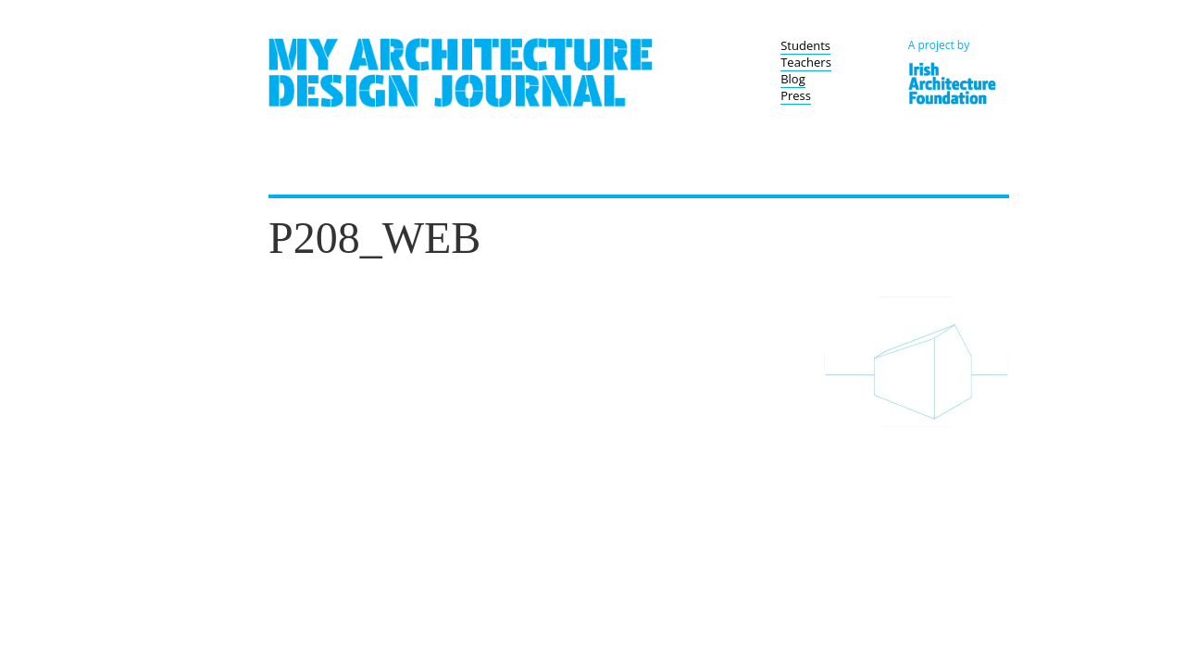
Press (795, 95)
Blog (792, 78)
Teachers (805, 62)
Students (805, 45)
